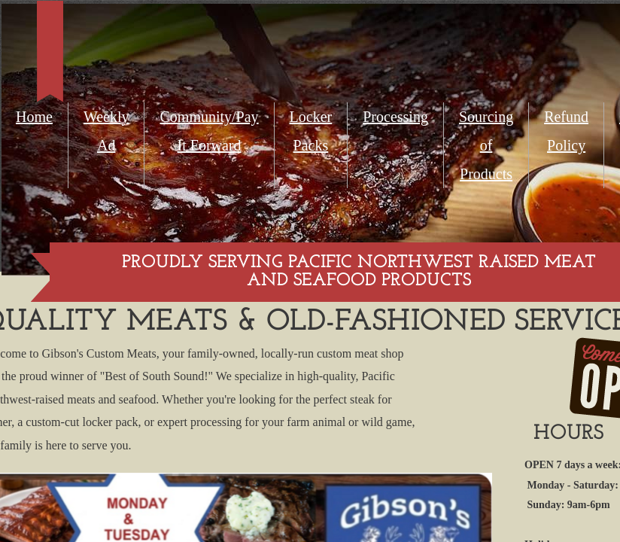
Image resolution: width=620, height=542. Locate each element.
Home (34, 116)
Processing (395, 116)
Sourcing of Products (486, 145)
